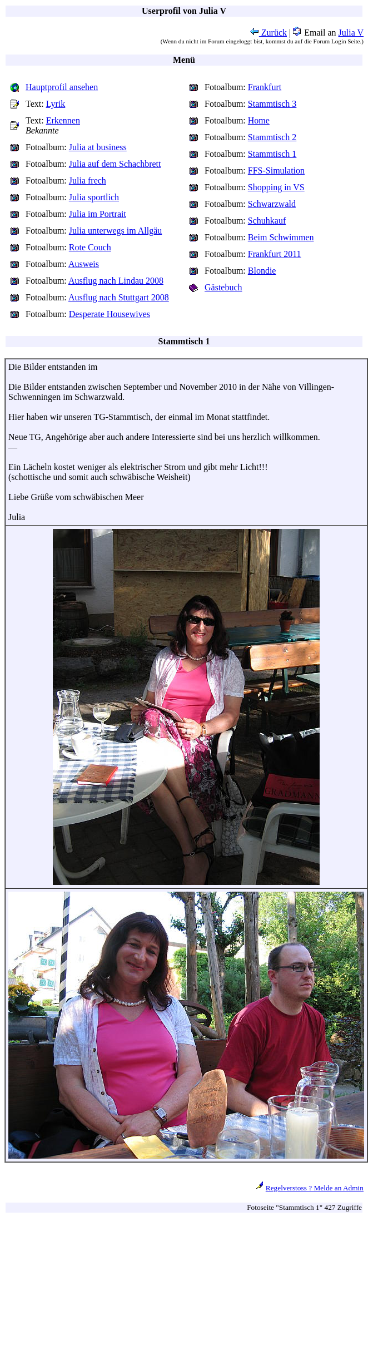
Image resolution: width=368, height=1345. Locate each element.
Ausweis (83, 264)
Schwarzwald (272, 204)
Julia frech (87, 180)
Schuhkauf (267, 220)
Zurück (268, 32)
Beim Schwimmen (281, 237)
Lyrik (56, 103)
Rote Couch (90, 247)
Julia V (351, 32)
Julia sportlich (94, 197)
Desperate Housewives (109, 314)
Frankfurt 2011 (274, 254)
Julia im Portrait (97, 214)
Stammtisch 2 (272, 137)
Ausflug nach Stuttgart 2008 (118, 297)
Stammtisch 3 (272, 103)
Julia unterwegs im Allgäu (115, 230)
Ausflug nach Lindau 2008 (115, 280)
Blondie (262, 270)
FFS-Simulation (276, 170)
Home (259, 120)
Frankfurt (264, 87)
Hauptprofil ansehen (62, 87)
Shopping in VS (276, 187)
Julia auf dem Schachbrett (115, 164)
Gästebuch (223, 287)
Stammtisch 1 (272, 154)
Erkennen (63, 120)
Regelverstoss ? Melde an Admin (315, 1188)
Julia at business (98, 147)
